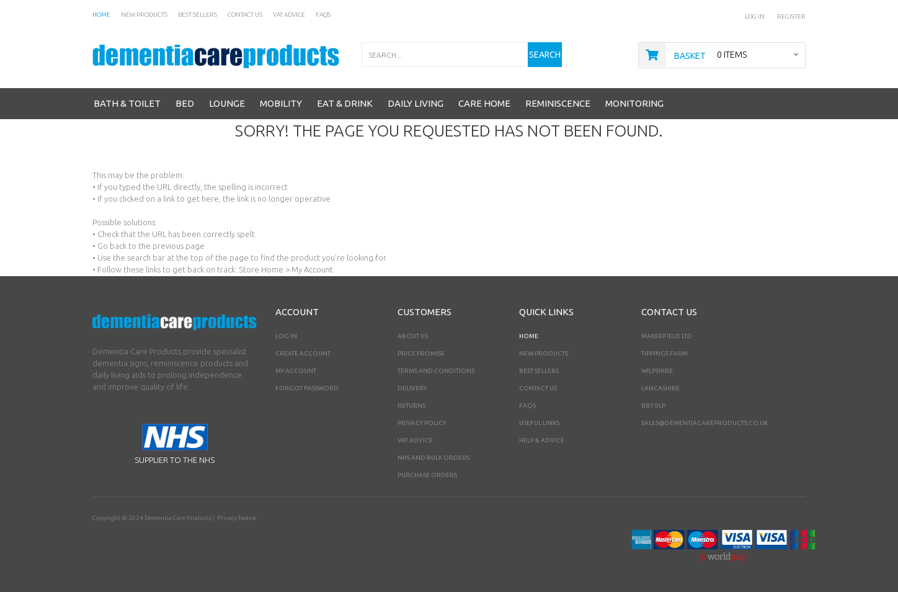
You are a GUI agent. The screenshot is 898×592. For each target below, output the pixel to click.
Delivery (412, 388)
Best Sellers (539, 370)
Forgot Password (307, 388)
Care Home (484, 103)
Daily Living (415, 103)
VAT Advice (415, 440)
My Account (295, 370)
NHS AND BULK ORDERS (433, 457)
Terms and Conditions (436, 370)
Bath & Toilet (127, 103)
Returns (411, 405)
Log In (755, 16)
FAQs (527, 405)
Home (528, 336)
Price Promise (421, 353)
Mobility (281, 103)
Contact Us (538, 388)
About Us (413, 336)
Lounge (227, 103)
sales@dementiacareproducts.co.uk (704, 422)
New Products (543, 353)
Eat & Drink (345, 103)
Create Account (303, 353)
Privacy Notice (236, 517)
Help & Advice (541, 440)
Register (791, 16)
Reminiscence (557, 103)
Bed (185, 103)
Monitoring (634, 103)
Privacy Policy (422, 422)
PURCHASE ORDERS (427, 475)
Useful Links (539, 422)
